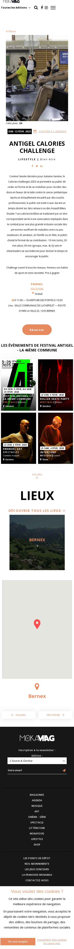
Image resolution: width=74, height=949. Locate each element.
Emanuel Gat (12, 449)
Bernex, (38, 284)
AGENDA (37, 800)
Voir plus (37, 476)
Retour (11, 31)
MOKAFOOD (37, 833)
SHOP (37, 844)
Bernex (37, 539)
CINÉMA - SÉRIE (37, 817)
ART (37, 811)
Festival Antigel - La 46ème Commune (17, 397)
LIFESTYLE (37, 839)
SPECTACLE (37, 822)
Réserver (37, 330)
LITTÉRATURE (37, 828)
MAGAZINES (37, 794)
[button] (37, 624)
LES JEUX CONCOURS (37, 869)
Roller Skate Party (54, 399)
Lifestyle (27, 159)
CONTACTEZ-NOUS (37, 880)
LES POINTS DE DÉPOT (37, 858)
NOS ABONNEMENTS (37, 863)
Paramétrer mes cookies (52, 939)
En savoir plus (52, 943)
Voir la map (37, 288)
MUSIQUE (37, 806)
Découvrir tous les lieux (37, 510)
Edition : (37, 755)
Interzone (48, 452)
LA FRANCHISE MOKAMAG (37, 875)
